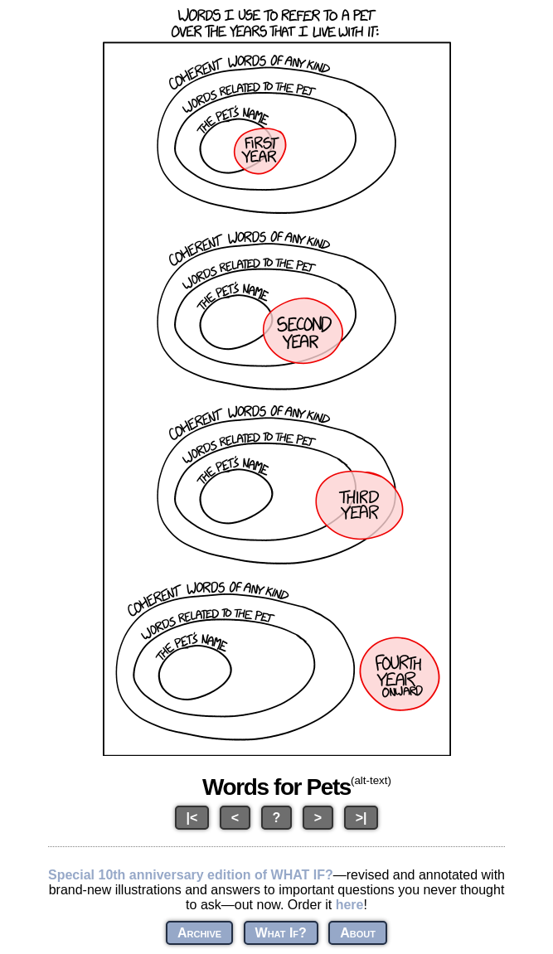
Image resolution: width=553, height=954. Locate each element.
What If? (281, 933)
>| (361, 818)
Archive (199, 933)
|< (192, 818)
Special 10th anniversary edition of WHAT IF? (190, 875)
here (350, 905)
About (358, 933)
